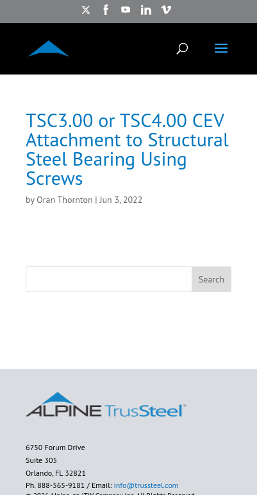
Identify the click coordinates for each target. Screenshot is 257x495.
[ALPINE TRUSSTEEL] (48, 47)
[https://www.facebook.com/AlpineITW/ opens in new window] (106, 13)
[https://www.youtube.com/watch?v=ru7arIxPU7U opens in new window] (125, 13)
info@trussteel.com (145, 485)
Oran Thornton (64, 199)
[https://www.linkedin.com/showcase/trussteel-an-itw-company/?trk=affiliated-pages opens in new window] (146, 13)
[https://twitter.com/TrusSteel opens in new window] (86, 13)
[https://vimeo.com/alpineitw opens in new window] (166, 13)
